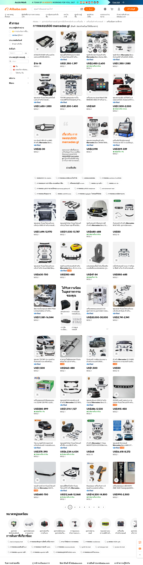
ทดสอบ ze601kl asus (63, 194)
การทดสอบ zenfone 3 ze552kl (110, 178)
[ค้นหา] (89, 9)
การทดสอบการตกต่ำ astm (40, 547)
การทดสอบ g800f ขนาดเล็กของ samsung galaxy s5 (52, 189)
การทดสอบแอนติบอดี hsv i (17, 547)
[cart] (112, 9)
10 (99, 507)
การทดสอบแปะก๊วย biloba (89, 552)
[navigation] (18, 264)
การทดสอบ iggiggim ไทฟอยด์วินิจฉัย (88, 194)
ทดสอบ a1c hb (112, 183)
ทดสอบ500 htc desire (42, 178)
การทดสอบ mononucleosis (65, 547)
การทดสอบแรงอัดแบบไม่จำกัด (66, 178)
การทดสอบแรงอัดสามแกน (115, 194)
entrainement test (107, 189)
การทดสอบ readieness (91, 542)
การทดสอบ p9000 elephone (84, 189)
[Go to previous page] (65, 507)
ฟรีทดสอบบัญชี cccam (76, 183)
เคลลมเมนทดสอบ (88, 178)
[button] (81, 9)
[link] (140, 542)
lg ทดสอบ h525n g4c (112, 542)
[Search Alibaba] (56, 9)
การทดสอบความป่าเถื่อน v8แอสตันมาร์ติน (48, 183)
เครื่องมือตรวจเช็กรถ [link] (114, 22)
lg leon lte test (119, 547)
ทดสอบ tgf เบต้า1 (95, 183)
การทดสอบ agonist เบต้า (17, 552)
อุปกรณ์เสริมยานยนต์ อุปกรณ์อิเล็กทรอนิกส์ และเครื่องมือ (62, 22)
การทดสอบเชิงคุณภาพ (42, 194)
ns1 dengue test (101, 547)
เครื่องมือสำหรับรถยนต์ (94, 22)
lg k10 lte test (85, 547)
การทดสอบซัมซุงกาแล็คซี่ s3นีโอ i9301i (40, 542)
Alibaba (35, 22)
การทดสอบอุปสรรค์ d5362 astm (64, 552)
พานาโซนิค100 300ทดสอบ (69, 542)
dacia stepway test (15, 542)
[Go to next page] (103, 507)
